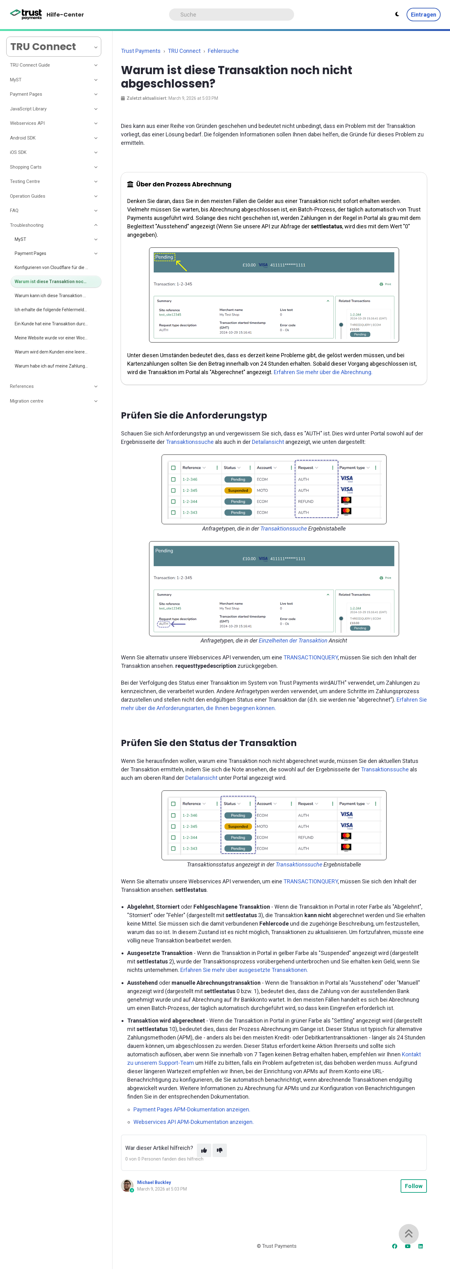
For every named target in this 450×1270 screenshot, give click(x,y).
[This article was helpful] (204, 1150)
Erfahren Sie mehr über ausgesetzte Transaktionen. (244, 970)
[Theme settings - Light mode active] (397, 14)
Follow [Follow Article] (413, 1186)
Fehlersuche (223, 51)
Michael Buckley (154, 1182)
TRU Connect (184, 51)
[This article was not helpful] (219, 1150)
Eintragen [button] (423, 14)
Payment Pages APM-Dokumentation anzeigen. (191, 1109)
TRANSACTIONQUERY (310, 657)
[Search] (231, 14)
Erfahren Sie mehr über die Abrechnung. (323, 372)
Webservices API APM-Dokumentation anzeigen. (193, 1122)
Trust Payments (141, 51)
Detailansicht (268, 442)
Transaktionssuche (190, 442)
